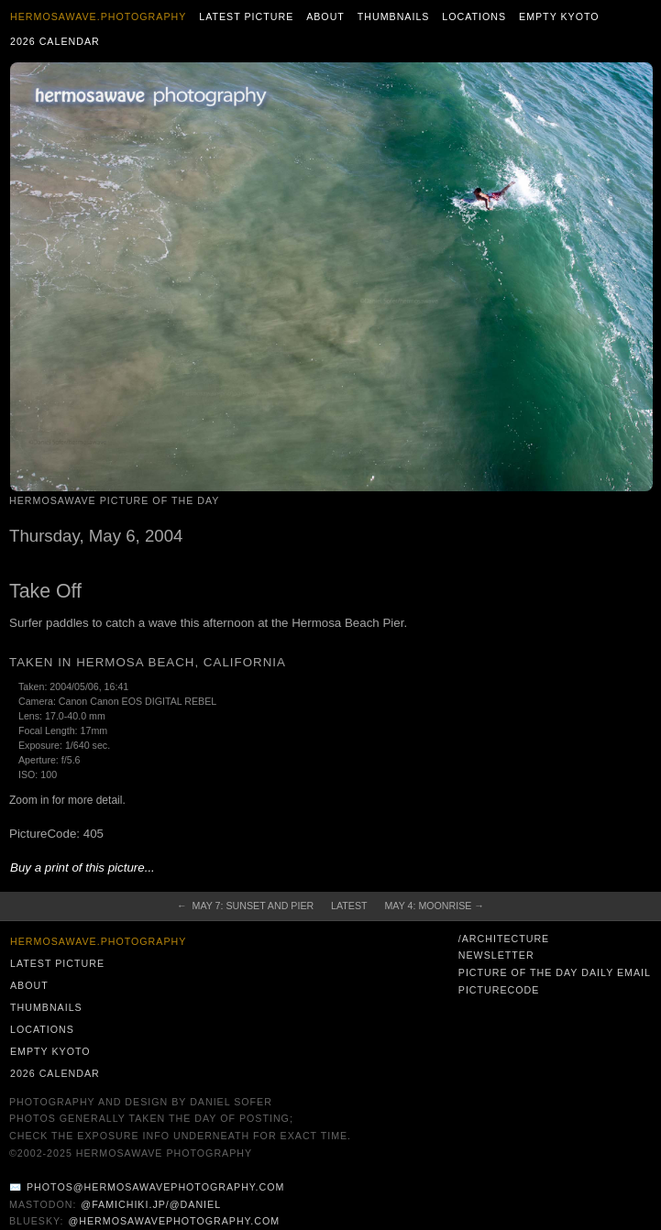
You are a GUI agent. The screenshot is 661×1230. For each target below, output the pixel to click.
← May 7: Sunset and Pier (245, 905)
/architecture (503, 938)
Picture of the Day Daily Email (554, 972)
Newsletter (496, 955)
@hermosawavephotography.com (175, 1220)
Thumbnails (394, 16)
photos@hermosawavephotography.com (155, 1186)
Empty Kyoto (559, 16)
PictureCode (499, 989)
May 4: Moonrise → (434, 905)
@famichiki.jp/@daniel (151, 1204)
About (325, 16)
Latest (349, 905)
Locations (474, 16)
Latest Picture (246, 16)
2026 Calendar (55, 41)
